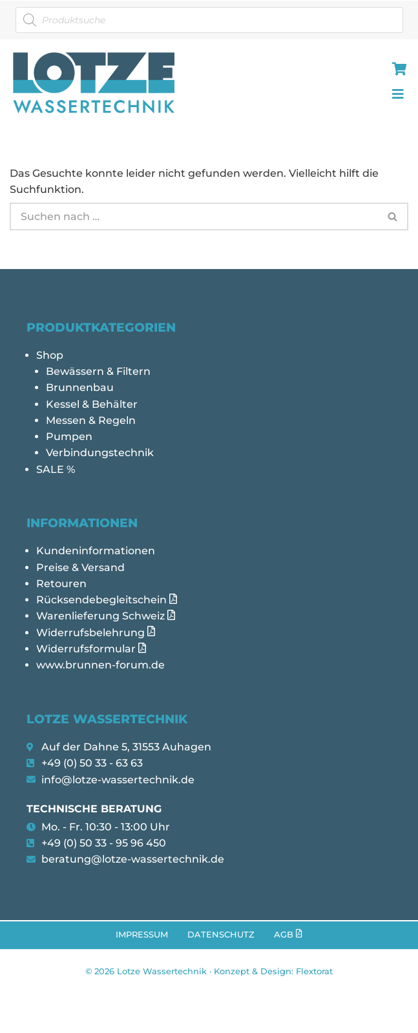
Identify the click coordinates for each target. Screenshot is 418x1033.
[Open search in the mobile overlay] (209, 20)
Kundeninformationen (95, 553)
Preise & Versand (80, 570)
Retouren (61, 587)
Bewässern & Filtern (98, 372)
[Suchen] (194, 217)
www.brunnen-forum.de (100, 669)
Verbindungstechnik (100, 454)
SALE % (55, 471)
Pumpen (69, 438)
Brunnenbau (80, 389)
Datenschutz (221, 941)
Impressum (142, 941)
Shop (49, 356)
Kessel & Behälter (92, 405)
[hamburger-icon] (397, 70)
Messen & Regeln (91, 422)
